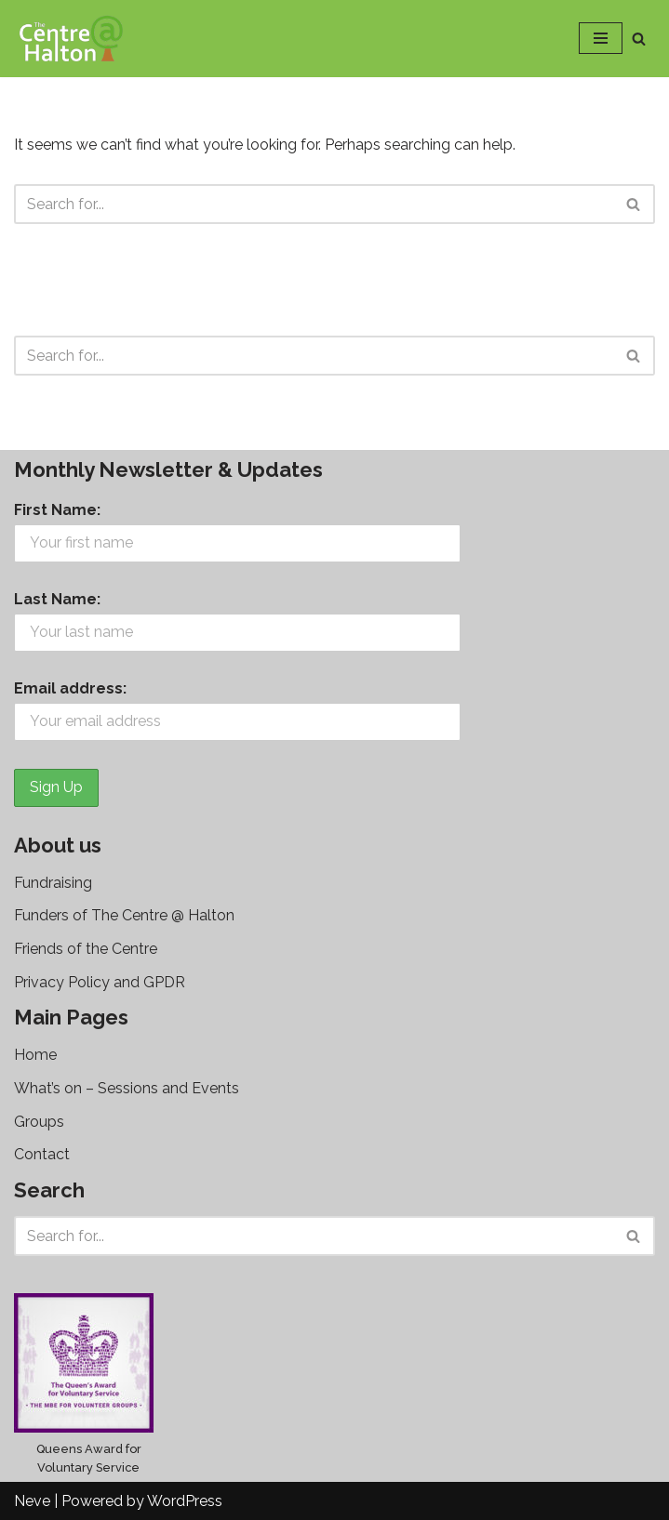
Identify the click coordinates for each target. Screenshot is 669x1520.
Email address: (70, 688)
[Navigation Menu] (600, 38)
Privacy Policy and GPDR (99, 982)
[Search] (639, 39)
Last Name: (57, 599)
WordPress (184, 1501)
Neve (32, 1501)
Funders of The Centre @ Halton (124, 915)
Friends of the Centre (85, 949)
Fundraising (53, 883)
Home (35, 1055)
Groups (39, 1121)
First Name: (57, 510)
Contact (42, 1154)
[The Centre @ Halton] (70, 38)
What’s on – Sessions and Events (126, 1088)
